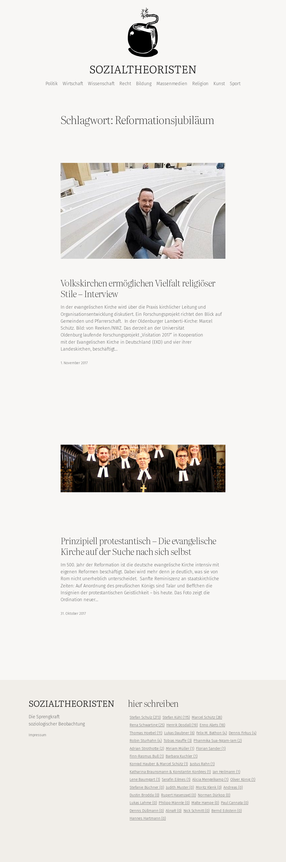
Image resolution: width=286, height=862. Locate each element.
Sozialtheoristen (143, 69)
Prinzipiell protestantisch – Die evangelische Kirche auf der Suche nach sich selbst (138, 546)
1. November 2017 (74, 363)
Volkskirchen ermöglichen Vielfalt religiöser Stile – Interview (138, 288)
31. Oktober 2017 (73, 613)
